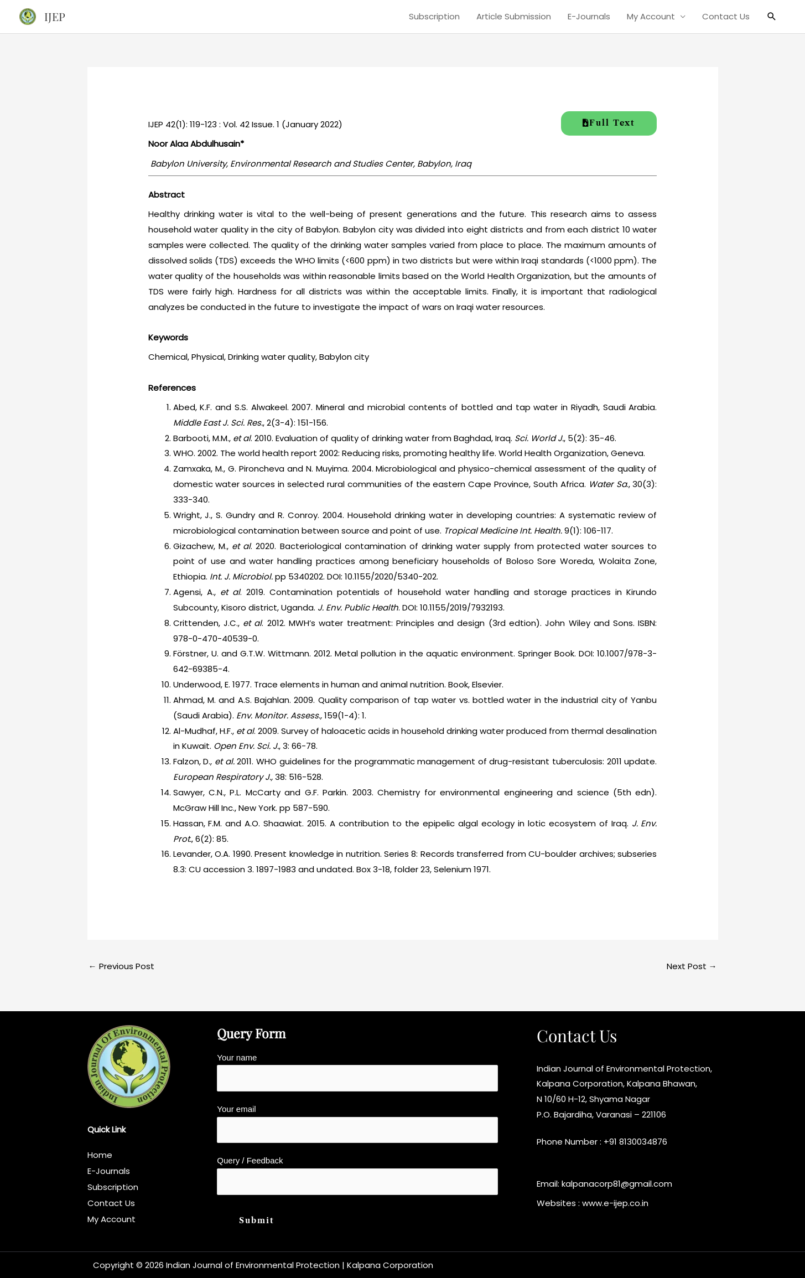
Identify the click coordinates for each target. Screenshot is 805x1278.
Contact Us (726, 16)
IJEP (54, 16)
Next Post (692, 966)
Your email (357, 1123)
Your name (357, 1072)
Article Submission (513, 16)
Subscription (434, 16)
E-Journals (589, 16)
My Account (651, 16)
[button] (771, 16)
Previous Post (121, 966)
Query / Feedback (357, 1175)
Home (99, 1155)
